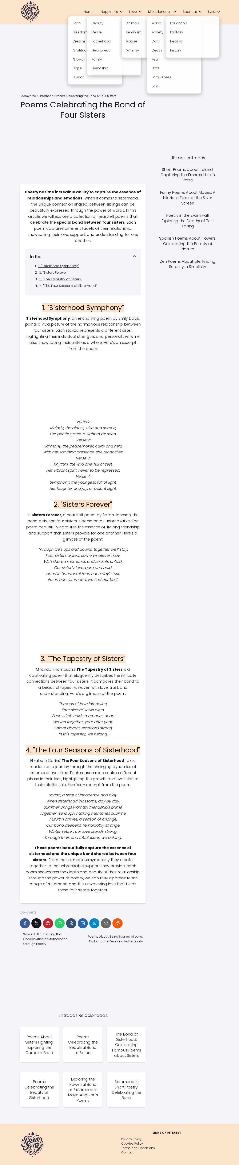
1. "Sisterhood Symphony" (58, 266)
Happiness (109, 11)
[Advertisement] (119, 59)
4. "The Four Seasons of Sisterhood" (68, 285)
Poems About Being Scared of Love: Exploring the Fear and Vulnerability (115, 938)
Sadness (190, 11)
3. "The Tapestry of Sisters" (60, 279)
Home (88, 11)
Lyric (211, 11)
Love (133, 11)
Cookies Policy (132, 1143)
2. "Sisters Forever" (53, 272)
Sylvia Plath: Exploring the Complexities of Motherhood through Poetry (45, 939)
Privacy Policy (131, 1139)
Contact (127, 1152)
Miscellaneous (159, 11)
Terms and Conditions (138, 1148)
